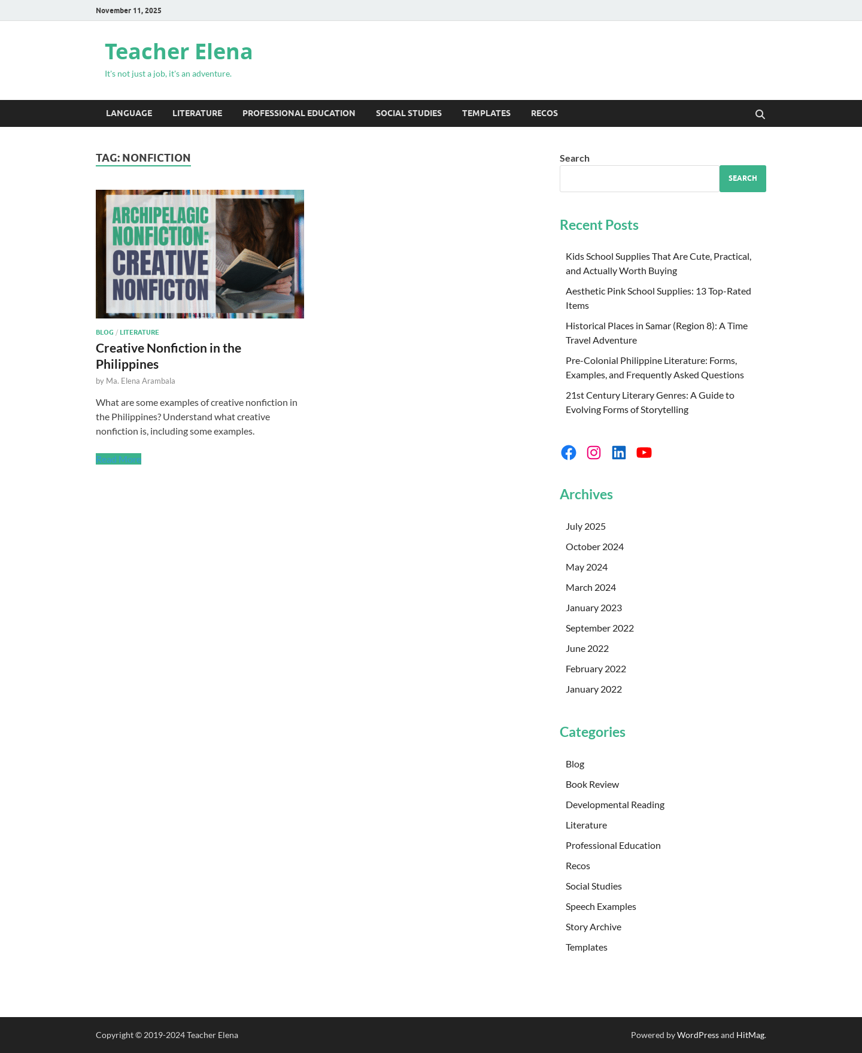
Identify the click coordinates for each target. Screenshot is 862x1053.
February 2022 (596, 668)
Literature (197, 113)
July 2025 (586, 526)
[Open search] (760, 115)
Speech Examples (601, 906)
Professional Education (299, 113)
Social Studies (409, 113)
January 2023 (594, 607)
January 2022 (594, 688)
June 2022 (587, 648)
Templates (486, 113)
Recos (544, 113)
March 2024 (591, 587)
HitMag (750, 1035)
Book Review (592, 784)
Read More (118, 459)
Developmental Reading (615, 804)
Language (129, 113)
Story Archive (593, 926)
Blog (105, 332)
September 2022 (600, 627)
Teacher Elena (179, 51)
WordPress (698, 1035)
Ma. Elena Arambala (140, 381)
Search (575, 157)
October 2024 (595, 546)
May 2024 (587, 566)
